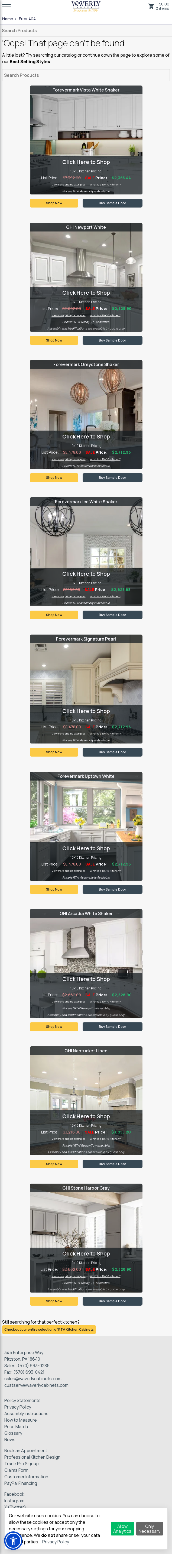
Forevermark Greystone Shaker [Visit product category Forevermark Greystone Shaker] (86, 364)
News (9, 1440)
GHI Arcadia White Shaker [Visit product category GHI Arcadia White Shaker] (86, 913)
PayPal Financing (20, 1483)
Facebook (14, 1494)
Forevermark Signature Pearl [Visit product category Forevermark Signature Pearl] (86, 639)
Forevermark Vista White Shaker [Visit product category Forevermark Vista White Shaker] (86, 90)
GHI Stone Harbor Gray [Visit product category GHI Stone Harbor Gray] (86, 1188)
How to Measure (20, 1420)
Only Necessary (149, 1528)
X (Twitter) (15, 1507)
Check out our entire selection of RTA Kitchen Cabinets (49, 1329)
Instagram (14, 1501)
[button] (13, 1541)
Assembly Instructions (26, 1413)
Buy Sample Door (112, 203)
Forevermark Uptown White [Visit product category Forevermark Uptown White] (86, 776)
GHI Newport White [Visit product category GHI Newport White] (86, 227)
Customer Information (26, 1477)
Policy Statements (22, 1400)
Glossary (13, 1433)
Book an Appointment (25, 1451)
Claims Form (16, 1470)
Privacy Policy (17, 1407)
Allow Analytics (122, 1528)
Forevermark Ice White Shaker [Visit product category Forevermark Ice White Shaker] (86, 502)
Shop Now (54, 203)
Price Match (16, 1427)
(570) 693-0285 (34, 1366)
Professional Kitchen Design (32, 1457)
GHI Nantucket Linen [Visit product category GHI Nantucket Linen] (86, 1051)
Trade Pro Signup (21, 1464)
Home (7, 19)
